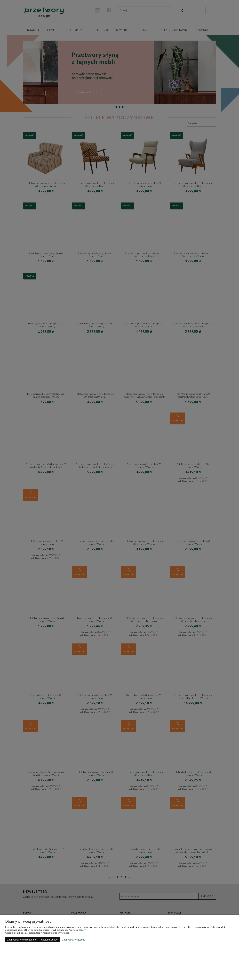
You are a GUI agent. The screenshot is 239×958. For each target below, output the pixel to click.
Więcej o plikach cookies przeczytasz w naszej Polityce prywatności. (37, 932)
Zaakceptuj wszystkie (73, 939)
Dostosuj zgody (49, 939)
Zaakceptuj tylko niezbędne (22, 939)
